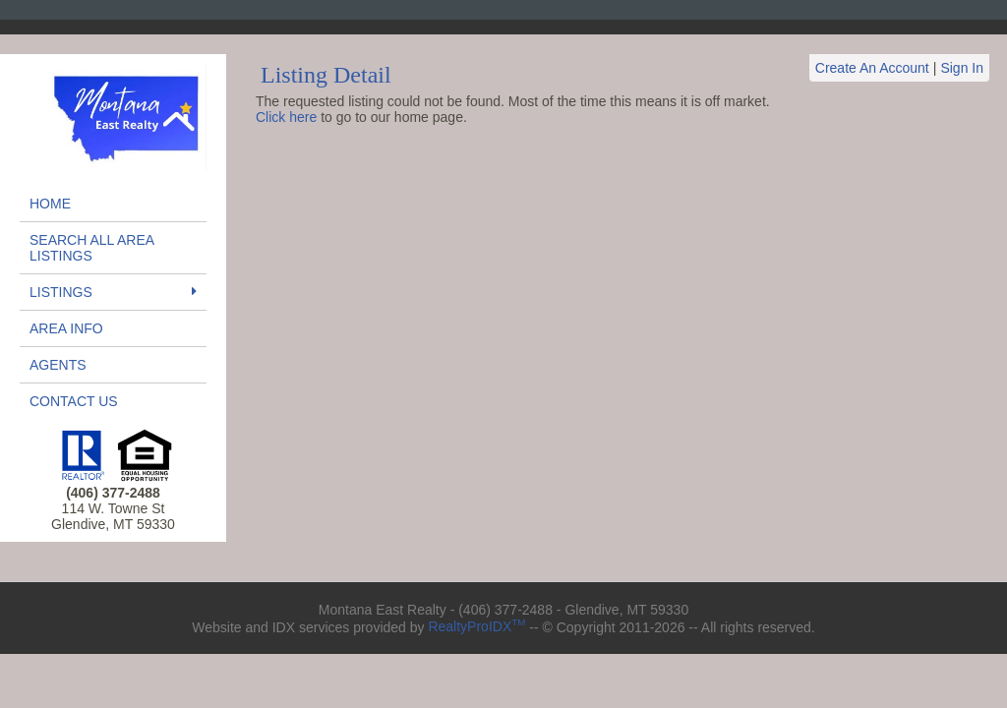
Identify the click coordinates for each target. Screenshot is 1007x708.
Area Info (66, 328)
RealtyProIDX (476, 626)
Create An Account (872, 68)
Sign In (961, 68)
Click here (286, 117)
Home (50, 203)
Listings (113, 292)
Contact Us (74, 401)
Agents (58, 365)
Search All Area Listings (91, 248)
